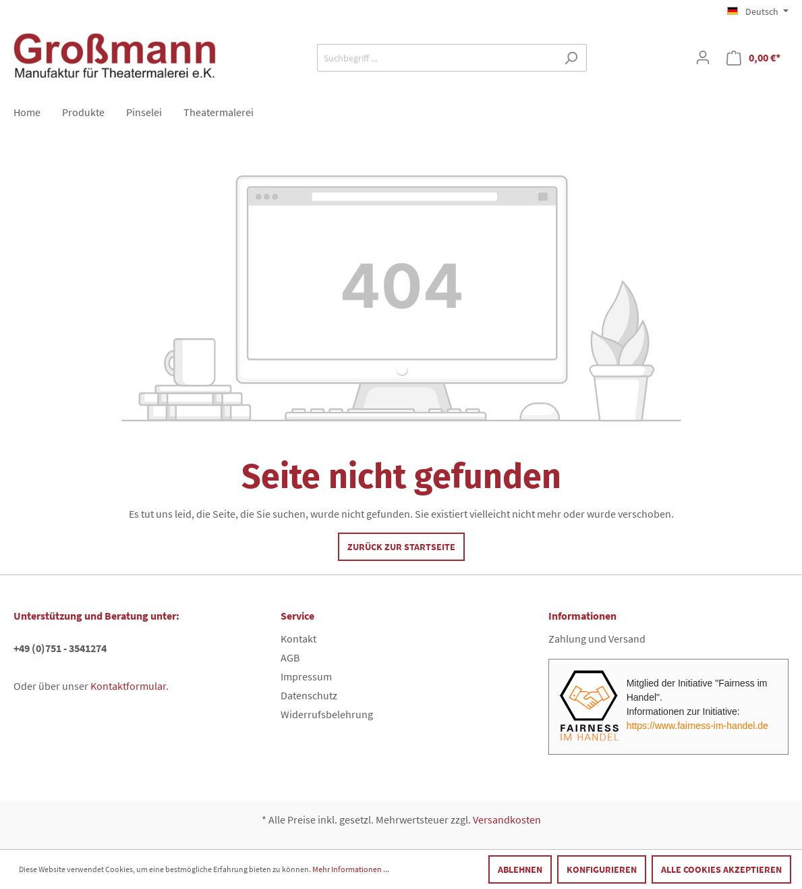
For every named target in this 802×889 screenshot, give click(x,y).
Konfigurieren (602, 869)
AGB (290, 657)
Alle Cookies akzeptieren (721, 869)
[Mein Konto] (702, 57)
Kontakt (298, 638)
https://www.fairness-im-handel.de (697, 725)
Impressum (306, 676)
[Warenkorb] (753, 58)
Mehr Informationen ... (350, 869)
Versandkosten (507, 819)
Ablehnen (520, 869)
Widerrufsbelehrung (327, 714)
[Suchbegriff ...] (436, 58)
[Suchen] (571, 58)
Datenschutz (309, 695)
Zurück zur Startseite (401, 547)
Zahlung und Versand (597, 638)
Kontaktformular (128, 686)
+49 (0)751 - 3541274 (60, 648)
